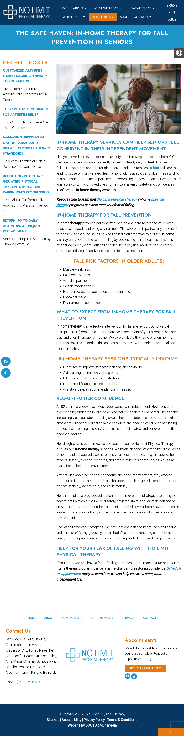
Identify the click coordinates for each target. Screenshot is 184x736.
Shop (124, 17)
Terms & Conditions (122, 720)
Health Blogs (103, 17)
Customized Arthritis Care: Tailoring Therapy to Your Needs (25, 75)
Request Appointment (145, 668)
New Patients (72, 618)
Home (62, 8)
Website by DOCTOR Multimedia (92, 725)
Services (128, 618)
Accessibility (71, 720)
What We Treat (106, 8)
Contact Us (171, 731)
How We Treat (139, 8)
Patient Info (71, 17)
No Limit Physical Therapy (117, 199)
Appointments (102, 618)
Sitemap (53, 720)
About (78, 8)
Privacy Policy (95, 720)
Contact (141, 17)
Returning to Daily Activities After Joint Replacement (22, 225)
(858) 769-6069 (172, 12)
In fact (154, 168)
